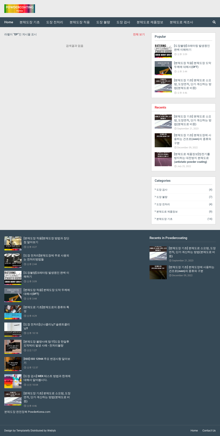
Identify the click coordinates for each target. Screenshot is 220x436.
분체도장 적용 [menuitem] (80, 22)
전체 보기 (139, 34)
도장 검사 (184, 189)
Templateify (23, 430)
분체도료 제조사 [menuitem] (181, 22)
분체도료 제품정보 (184, 211)
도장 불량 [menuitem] (103, 22)
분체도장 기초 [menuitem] (30, 22)
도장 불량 (184, 197)
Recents (160, 107)
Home (194, 430)
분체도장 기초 (184, 218)
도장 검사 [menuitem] (123, 22)
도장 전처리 (184, 204)
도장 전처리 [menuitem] (54, 22)
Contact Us (209, 430)
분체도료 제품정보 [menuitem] (150, 22)
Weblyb (51, 430)
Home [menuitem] (8, 22)
